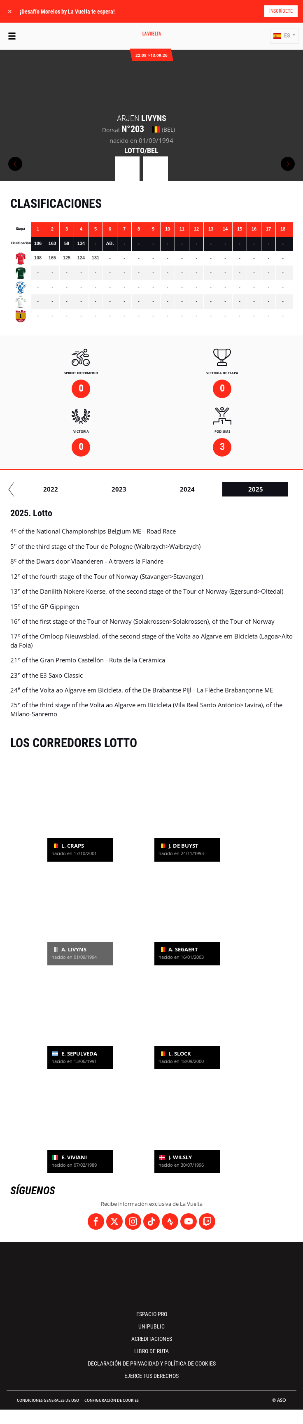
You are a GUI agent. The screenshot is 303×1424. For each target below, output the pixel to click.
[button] (284, 36)
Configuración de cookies (111, 1400)
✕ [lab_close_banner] (9, 11)
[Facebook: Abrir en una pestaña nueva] (96, 1221)
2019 (48, 489)
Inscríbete (281, 11)
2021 (184, 489)
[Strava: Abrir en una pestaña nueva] (170, 1221)
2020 (116, 489)
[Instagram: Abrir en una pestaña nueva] (133, 1221)
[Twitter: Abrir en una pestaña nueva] (114, 1221)
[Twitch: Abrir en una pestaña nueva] (207, 1221)
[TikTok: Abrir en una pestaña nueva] (151, 1221)
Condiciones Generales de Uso (48, 1400)
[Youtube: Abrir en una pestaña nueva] (188, 1221)
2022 (253, 489)
